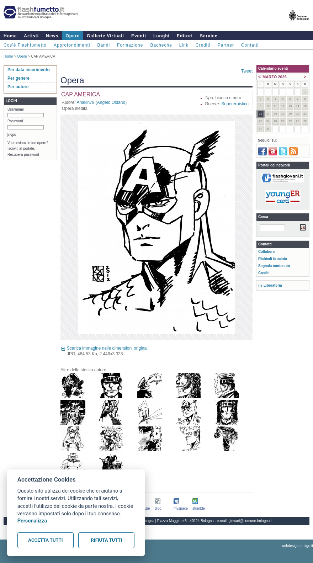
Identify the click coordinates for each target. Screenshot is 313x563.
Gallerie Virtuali (105, 35)
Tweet (247, 71)
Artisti (31, 35)
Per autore (17, 86)
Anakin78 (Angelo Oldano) (101, 102)
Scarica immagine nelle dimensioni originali (107, 348)
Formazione (130, 45)
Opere (72, 35)
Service (209, 35)
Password (15, 121)
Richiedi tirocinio (272, 259)
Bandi (103, 45)
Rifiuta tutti (106, 540)
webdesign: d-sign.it (297, 546)
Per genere (18, 78)
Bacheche (161, 45)
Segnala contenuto (274, 266)
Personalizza (32, 521)
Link (184, 45)
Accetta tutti (45, 540)
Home (10, 35)
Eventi (138, 35)
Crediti (203, 45)
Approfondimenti (72, 45)
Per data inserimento (28, 69)
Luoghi (161, 35)
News (52, 35)
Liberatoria (273, 285)
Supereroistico (235, 103)
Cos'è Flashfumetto (25, 45)
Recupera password (23, 154)
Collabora (266, 252)
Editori (185, 35)
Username (15, 109)
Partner (226, 45)
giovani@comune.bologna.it (251, 521)
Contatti (250, 45)
